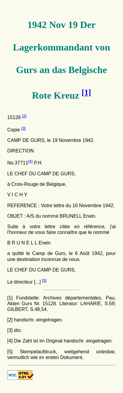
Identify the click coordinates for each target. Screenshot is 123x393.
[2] (24, 116)
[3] (23, 128)
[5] (44, 280)
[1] (10, 297)
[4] (30, 161)
